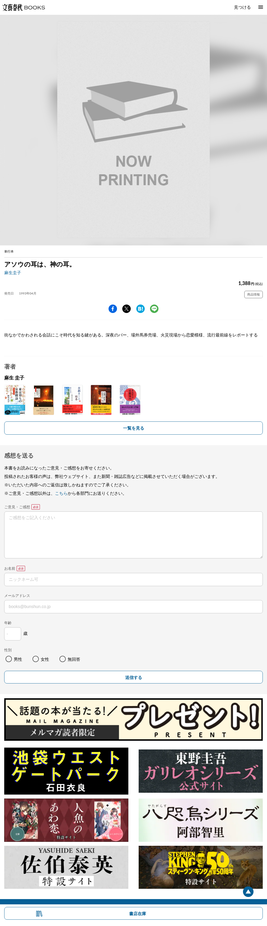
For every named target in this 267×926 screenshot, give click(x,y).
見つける (242, 7)
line (154, 309)
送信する (133, 677)
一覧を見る (133, 427)
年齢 (8, 622)
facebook (113, 309)
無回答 (74, 659)
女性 (45, 659)
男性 (18, 659)
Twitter (126, 309)
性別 (8, 650)
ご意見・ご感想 (17, 507)
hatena (140, 309)
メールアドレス (17, 595)
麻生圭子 (12, 272)
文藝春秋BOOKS (23, 7)
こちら (61, 493)
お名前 (9, 568)
